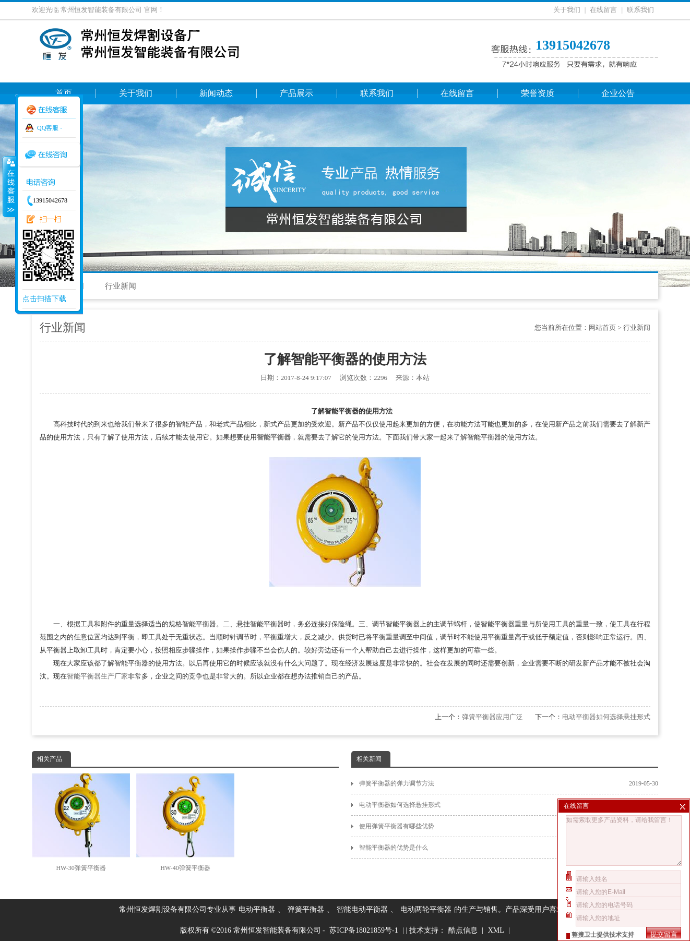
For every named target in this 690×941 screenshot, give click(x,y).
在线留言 (603, 10)
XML (496, 930)
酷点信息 (463, 930)
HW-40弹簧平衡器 (185, 822)
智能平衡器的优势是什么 (508, 847)
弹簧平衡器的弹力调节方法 (508, 783)
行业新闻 (120, 286)
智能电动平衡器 (362, 909)
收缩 (9, 186)
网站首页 (602, 327)
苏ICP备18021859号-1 (363, 930)
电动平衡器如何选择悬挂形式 (606, 717)
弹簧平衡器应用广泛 (492, 717)
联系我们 (640, 10)
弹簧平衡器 (306, 909)
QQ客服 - (49, 128)
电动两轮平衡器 (425, 909)
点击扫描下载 (44, 299)
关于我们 (566, 10)
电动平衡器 (257, 909)
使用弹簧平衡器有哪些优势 (508, 826)
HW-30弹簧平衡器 (81, 822)
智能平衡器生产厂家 (97, 676)
